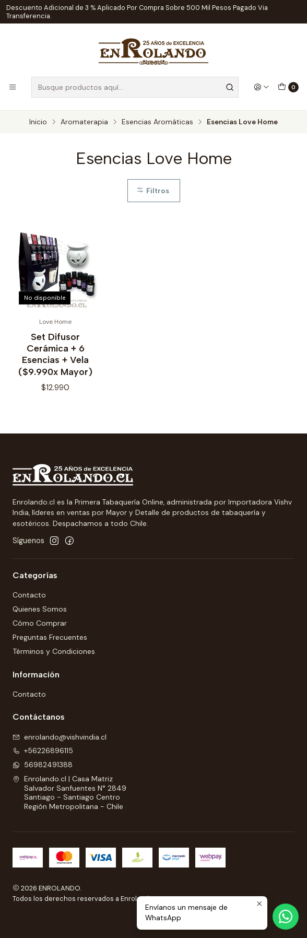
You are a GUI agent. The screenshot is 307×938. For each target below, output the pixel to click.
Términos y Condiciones (54, 651)
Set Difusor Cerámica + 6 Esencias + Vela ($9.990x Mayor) (55, 354)
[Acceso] (261, 87)
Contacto (29, 595)
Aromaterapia (84, 122)
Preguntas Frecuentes (50, 637)
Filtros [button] (152, 190)
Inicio (38, 122)
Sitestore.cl (128, 911)
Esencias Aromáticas (157, 122)
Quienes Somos (40, 609)
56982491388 (43, 764)
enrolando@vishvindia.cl (60, 737)
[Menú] (12, 87)
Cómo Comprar (40, 623)
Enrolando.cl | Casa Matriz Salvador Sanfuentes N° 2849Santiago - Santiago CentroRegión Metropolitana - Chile (69, 792)
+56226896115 (43, 750)
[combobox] (135, 87)
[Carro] (288, 87)
